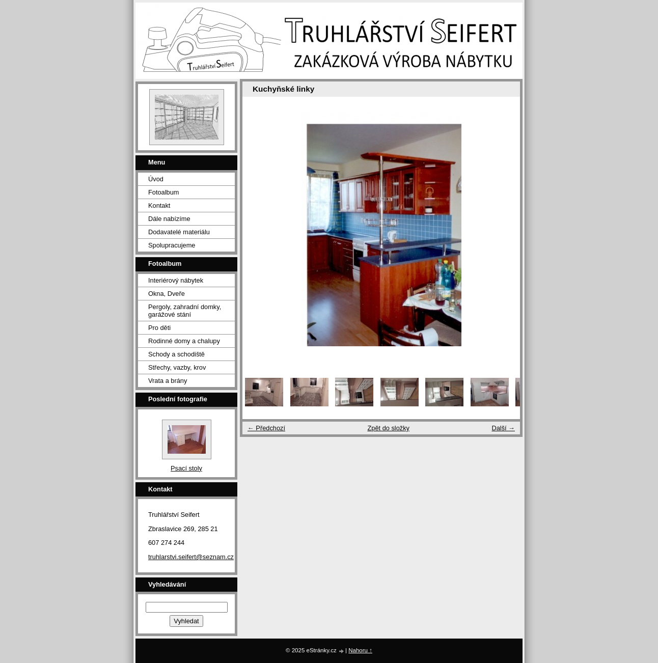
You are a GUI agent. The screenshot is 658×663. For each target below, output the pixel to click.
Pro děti (159, 328)
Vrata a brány (167, 380)
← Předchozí (266, 428)
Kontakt (159, 205)
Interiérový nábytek (175, 280)
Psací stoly (186, 468)
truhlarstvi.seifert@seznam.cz (191, 557)
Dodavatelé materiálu (179, 232)
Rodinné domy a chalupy (184, 341)
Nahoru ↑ (360, 650)
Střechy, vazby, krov (177, 367)
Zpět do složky (388, 428)
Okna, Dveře (166, 293)
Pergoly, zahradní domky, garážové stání (184, 310)
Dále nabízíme (169, 219)
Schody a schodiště (176, 354)
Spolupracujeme (171, 245)
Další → (503, 428)
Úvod (155, 179)
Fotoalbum (163, 192)
